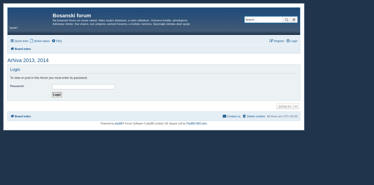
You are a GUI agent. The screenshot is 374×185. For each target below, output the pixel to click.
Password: (17, 86)
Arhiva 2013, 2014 (28, 60)
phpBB (118, 123)
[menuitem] (39, 41)
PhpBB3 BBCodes (196, 123)
